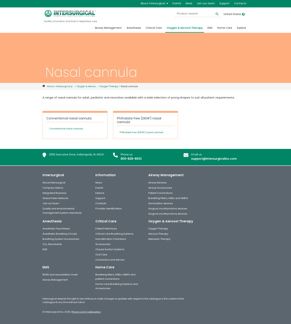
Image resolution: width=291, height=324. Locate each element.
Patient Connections (160, 193)
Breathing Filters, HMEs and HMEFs (168, 198)
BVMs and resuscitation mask (60, 274)
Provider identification (108, 208)
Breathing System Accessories (60, 239)
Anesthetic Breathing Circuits (59, 234)
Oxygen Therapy (158, 228)
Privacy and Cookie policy (86, 311)
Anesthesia (134, 28)
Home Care (224, 28)
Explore (241, 28)
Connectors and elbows (110, 259)
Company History (52, 188)
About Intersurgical (154, 3)
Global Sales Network (55, 198)
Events (177, 3)
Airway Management (108, 28)
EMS (209, 28)
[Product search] (198, 13)
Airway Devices (157, 182)
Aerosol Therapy (158, 234)
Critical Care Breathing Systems (114, 234)
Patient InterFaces (106, 228)
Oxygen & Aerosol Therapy (185, 28)
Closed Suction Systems (109, 249)
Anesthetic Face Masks (56, 228)
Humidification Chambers (110, 239)
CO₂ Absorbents (52, 244)
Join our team (206, 3)
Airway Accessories (160, 188)
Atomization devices (160, 203)
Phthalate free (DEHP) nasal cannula (141, 132)
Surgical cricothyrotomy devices (167, 208)
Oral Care (101, 254)
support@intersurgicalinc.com (214, 159)
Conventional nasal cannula (66, 128)
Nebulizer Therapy (159, 239)
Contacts (240, 3)
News (189, 3)
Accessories (102, 244)
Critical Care (154, 28)
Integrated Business (54, 193)
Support (224, 3)
